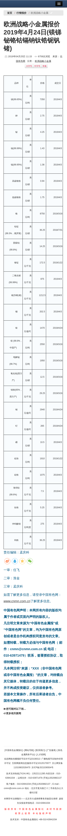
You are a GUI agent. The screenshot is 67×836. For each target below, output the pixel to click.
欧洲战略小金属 (43, 61)
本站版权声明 (42, 813)
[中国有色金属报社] (14, 750)
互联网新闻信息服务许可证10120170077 (31, 763)
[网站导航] (29, 750)
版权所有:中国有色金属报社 (24, 809)
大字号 (29, 66)
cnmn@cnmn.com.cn (14, 788)
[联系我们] (40, 750)
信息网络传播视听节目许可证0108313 (22, 759)
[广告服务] (51, 750)
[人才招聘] (41, 754)
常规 (44, 66)
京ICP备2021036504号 (42, 767)
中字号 (37, 66)
